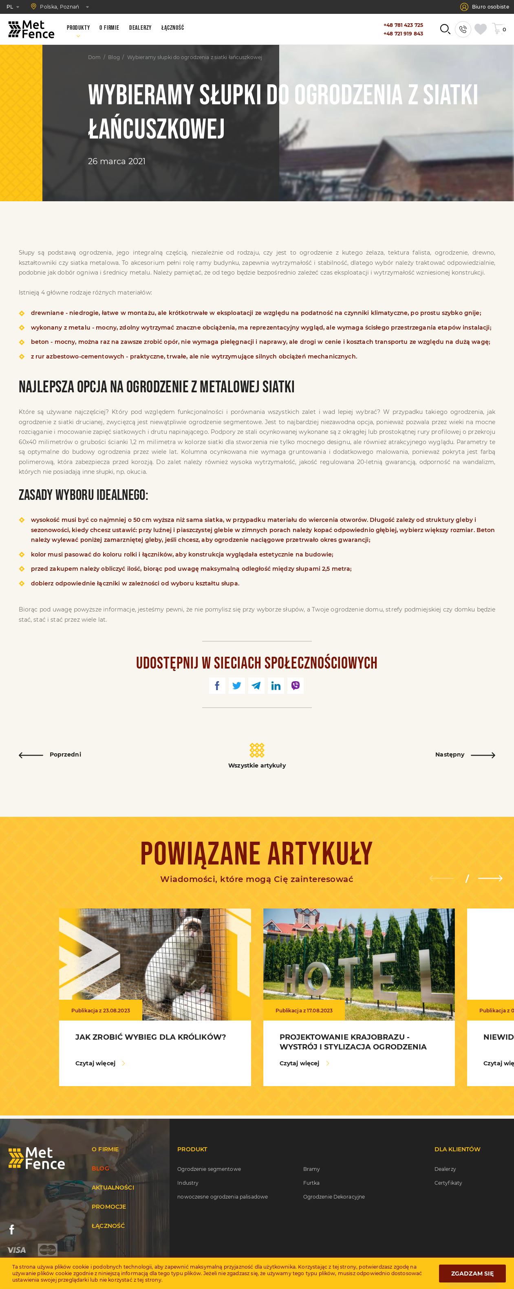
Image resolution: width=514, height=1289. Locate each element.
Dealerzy (445, 1169)
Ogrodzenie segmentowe (209, 1169)
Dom (94, 57)
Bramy (311, 1169)
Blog (113, 57)
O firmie (105, 1149)
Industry (188, 1183)
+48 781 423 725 (403, 25)
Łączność (108, 1226)
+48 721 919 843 (403, 34)
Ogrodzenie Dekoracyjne (334, 1197)
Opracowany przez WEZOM (464, 1282)
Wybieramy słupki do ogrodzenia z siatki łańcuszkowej (194, 57)
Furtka (311, 1183)
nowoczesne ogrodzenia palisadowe (222, 1197)
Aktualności (113, 1187)
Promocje (109, 1206)
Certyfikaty (448, 1183)
